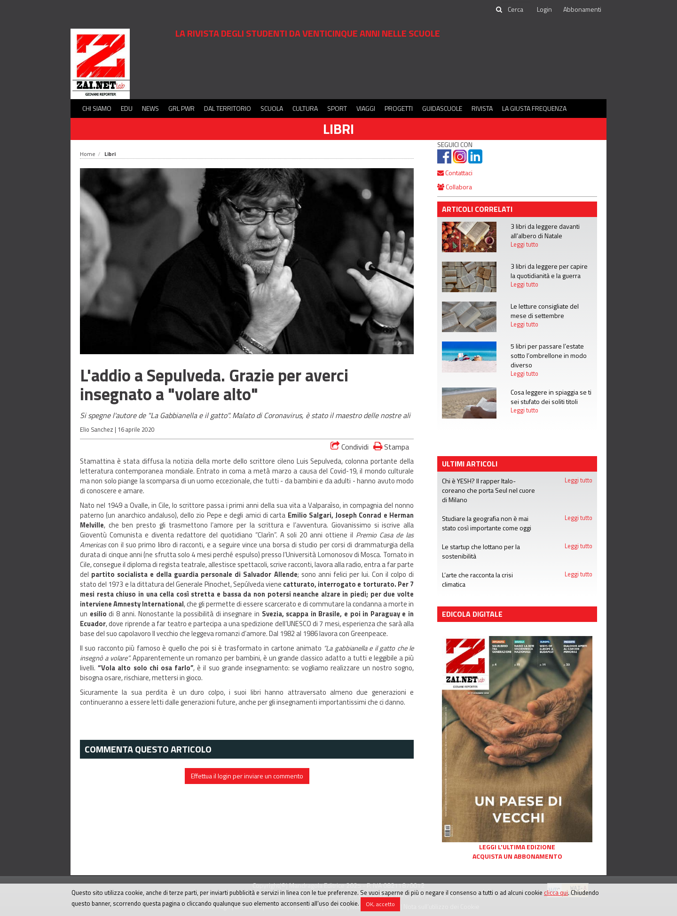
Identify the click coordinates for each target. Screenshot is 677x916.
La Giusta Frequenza (534, 108)
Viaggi (365, 108)
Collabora (454, 187)
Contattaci (454, 173)
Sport (337, 108)
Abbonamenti (582, 9)
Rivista (482, 108)
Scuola (271, 108)
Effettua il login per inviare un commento (247, 776)
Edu (127, 108)
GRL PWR (181, 108)
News (150, 108)
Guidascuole (442, 108)
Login (544, 9)
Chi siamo (96, 108)
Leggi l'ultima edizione (517, 847)
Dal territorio (227, 108)
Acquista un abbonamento (517, 856)
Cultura (305, 108)
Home (87, 153)
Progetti (399, 108)
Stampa (391, 446)
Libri (338, 129)
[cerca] (516, 9)
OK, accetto (380, 904)
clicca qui (556, 892)
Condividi (350, 446)
